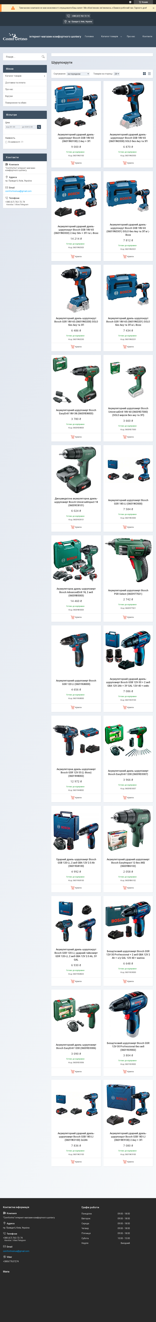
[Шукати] (43, 56)
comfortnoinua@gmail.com (18, 191)
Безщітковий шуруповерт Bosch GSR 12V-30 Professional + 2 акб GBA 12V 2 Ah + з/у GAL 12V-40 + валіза (128, 955)
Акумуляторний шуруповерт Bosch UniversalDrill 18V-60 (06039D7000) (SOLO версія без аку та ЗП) (128, 412)
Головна (89, 36)
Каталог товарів (109, 36)
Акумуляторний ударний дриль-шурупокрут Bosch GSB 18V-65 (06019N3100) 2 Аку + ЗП (76, 138)
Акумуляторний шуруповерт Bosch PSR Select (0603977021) (128, 592)
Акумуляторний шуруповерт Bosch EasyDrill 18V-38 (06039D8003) (76, 412)
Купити (78, 163)
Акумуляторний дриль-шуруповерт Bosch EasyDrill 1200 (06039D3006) (76, 1046)
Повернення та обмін (15, 103)
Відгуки (9, 96)
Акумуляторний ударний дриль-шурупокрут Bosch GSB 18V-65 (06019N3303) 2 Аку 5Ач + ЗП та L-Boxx (76, 230)
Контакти (147, 36)
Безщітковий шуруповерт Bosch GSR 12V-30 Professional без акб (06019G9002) (128, 1046)
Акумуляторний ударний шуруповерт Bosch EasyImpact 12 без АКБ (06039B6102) (128, 863)
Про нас (131, 36)
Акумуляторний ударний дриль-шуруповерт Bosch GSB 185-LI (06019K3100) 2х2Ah (76, 1137)
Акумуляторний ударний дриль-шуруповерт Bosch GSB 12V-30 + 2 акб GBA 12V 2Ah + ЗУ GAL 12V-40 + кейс (128, 682)
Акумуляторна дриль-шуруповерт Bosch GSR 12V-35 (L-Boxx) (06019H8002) (76, 772)
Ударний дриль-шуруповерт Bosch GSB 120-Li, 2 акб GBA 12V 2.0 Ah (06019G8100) (76, 863)
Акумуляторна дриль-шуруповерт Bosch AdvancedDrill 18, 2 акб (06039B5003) (76, 592)
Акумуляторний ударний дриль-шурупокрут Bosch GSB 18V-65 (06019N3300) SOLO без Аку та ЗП (128, 138)
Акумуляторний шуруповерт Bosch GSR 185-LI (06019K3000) (128, 502)
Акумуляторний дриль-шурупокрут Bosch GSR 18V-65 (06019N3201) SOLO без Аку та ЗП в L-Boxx (128, 322)
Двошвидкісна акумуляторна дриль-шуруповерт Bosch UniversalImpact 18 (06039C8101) (76, 502)
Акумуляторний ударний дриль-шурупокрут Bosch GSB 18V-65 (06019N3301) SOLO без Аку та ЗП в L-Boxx (128, 229)
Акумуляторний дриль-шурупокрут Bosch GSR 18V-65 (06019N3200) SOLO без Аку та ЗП (76, 322)
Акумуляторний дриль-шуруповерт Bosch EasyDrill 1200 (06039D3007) (128, 772)
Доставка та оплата (15, 82)
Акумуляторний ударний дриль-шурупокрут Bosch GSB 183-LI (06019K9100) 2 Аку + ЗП (128, 1137)
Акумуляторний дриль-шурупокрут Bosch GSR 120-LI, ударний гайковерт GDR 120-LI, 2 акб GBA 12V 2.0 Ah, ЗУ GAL (76, 954)
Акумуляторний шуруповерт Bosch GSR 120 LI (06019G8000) (76, 682)
